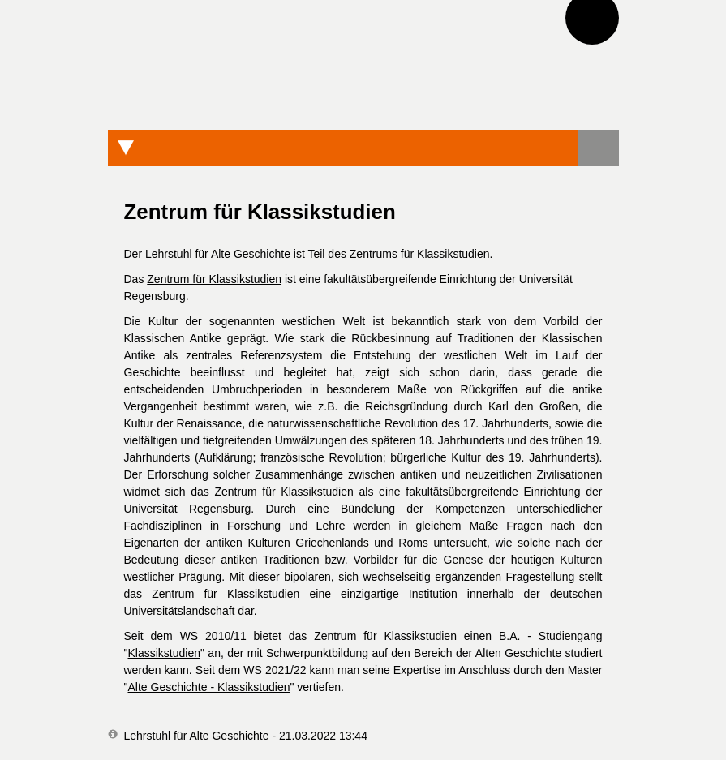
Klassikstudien (163, 652)
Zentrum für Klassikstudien (214, 279)
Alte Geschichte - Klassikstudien (208, 687)
